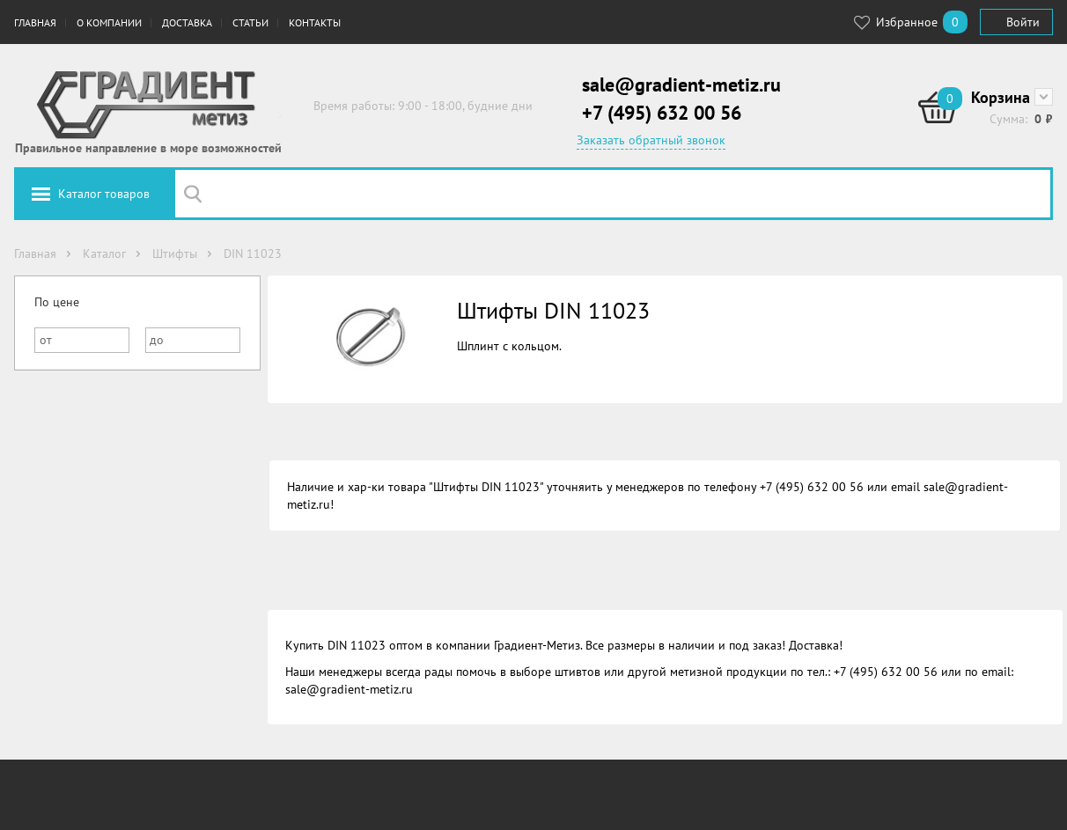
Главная (35, 22)
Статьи (250, 22)
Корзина (1000, 97)
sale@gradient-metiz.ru (681, 84)
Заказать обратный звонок (651, 140)
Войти (1023, 22)
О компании (109, 22)
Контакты (315, 22)
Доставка (187, 22)
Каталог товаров (104, 194)
